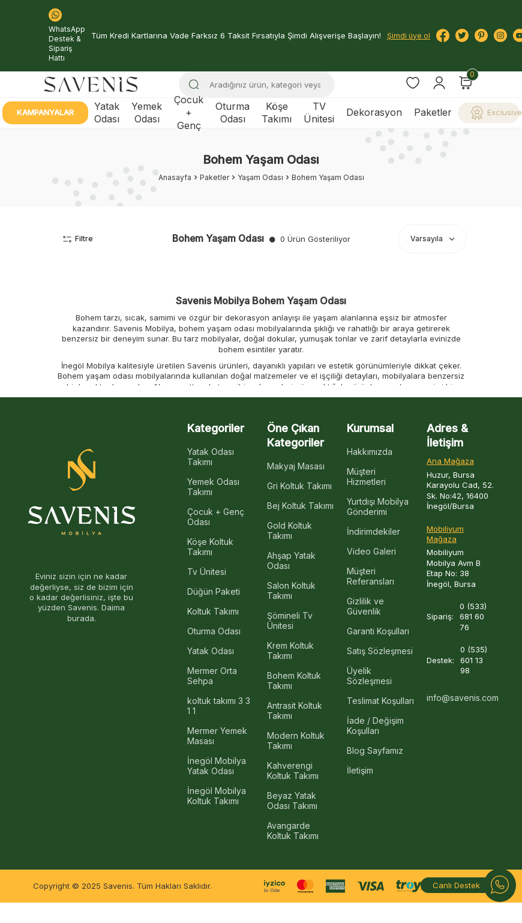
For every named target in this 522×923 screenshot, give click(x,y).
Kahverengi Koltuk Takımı (293, 770)
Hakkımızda (369, 451)
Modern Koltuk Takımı (296, 740)
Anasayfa (174, 177)
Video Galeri (371, 551)
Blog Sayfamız (375, 750)
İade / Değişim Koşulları (375, 725)
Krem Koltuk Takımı (290, 650)
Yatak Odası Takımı (210, 456)
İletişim (360, 770)
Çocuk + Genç (188, 113)
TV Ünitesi (319, 112)
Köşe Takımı (277, 112)
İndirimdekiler (373, 531)
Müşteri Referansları (370, 576)
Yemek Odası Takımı (213, 487)
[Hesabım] (439, 83)
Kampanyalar (45, 112)
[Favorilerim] (413, 84)
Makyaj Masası (296, 466)
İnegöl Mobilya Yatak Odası (216, 766)
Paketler (433, 112)
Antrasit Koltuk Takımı (294, 710)
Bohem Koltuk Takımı (294, 680)
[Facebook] (442, 35)
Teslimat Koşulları (380, 701)
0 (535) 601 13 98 (473, 660)
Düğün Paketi (213, 591)
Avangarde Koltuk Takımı (293, 830)
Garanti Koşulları (378, 631)
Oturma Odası (232, 112)
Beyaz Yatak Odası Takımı (292, 800)
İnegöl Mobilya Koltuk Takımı (216, 796)
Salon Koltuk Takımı (291, 590)
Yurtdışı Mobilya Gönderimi (378, 506)
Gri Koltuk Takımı (299, 486)
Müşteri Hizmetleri (366, 476)
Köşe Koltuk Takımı (210, 547)
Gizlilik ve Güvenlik (365, 606)
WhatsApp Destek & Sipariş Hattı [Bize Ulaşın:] (67, 35)
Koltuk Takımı (213, 611)
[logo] (90, 84)
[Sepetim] (465, 83)
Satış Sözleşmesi (380, 651)
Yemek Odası (146, 112)
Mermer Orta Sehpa (212, 676)
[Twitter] (462, 35)
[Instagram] (500, 35)
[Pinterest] (481, 35)
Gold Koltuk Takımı (289, 530)
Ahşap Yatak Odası (291, 560)
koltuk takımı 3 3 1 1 (218, 706)
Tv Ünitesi (206, 572)
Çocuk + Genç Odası (215, 517)
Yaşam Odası (260, 177)
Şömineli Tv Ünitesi (290, 620)
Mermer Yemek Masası (217, 736)
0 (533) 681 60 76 (473, 616)
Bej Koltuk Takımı (300, 506)
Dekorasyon (374, 112)
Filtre (77, 238)
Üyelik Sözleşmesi (369, 676)
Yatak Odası (106, 112)
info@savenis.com (460, 698)
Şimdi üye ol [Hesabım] (408, 35)
